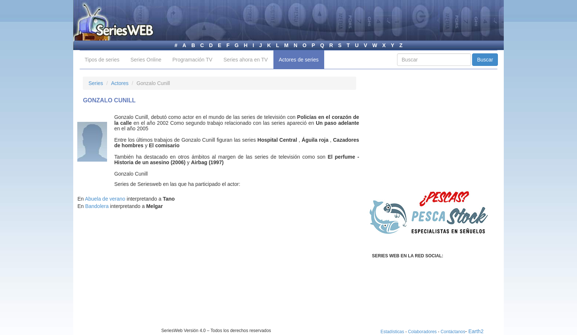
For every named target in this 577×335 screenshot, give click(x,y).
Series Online (145, 60)
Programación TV (192, 60)
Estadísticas (392, 331)
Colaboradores (422, 331)
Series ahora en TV (245, 60)
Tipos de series (102, 60)
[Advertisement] (144, 276)
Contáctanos (452, 331)
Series (95, 83)
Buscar (485, 60)
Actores (119, 83)
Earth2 (476, 331)
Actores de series (299, 60)
